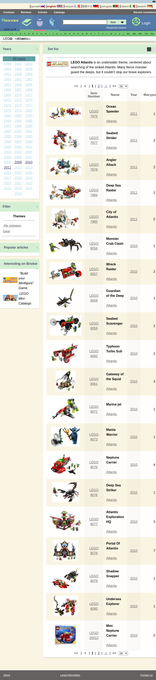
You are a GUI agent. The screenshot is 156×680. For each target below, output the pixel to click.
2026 (18, 193)
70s (146, 33)
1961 (18, 79)
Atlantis (111, 121)
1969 (7, 95)
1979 (18, 110)
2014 (7, 173)
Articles (42, 12)
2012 (18, 167)
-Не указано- (12, 225)
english (54, 6)
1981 (7, 115)
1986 (28, 121)
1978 (7, 110)
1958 (18, 74)
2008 (7, 162)
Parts (52, 23)
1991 (18, 131)
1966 (7, 89)
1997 (18, 141)
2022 (28, 183)
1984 (7, 121)
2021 (18, 183)
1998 (28, 141)
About (6, 675)
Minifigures (39, 23)
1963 (7, 84)
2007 (28, 157)
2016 (28, 173)
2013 (28, 167)
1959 (28, 74)
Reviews (26, 12)
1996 (7, 141)
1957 (7, 74)
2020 (7, 183)
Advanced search (116, 27)
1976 (18, 105)
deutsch (144, 6)
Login (146, 23)
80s (152, 33)
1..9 (11, 33)
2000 (18, 147)
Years (7, 49)
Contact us (146, 675)
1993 (7, 136)
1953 (28, 63)
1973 (18, 100)
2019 (28, 178)
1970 (18, 95)
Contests (8, 12)
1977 (28, 105)
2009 (18, 162)
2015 (18, 173)
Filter (7, 206)
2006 (18, 157)
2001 (28, 147)
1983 (28, 115)
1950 (18, 63)
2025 (28, 188)
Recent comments (145, 12)
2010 (28, 162)
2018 (18, 178)
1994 (18, 136)
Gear (6, 231)
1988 (18, 126)
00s (16, 39)
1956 (28, 69)
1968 (28, 89)
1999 (7, 147)
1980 (28, 110)
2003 (18, 152)
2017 (7, 178)
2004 (28, 152)
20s (28, 39)
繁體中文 (90, 6)
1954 (7, 69)
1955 (18, 69)
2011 (7, 167)
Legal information (70, 675)
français (71, 6)
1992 (28, 131)
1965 (28, 84)
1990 (7, 131)
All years (19, 58)
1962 (28, 79)
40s (128, 33)
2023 (7, 188)
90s (11, 39)
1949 (7, 63)
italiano (127, 6)
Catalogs (59, 12)
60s (140, 33)
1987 (7, 126)
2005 (7, 157)
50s (134, 33)
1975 (7, 105)
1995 (28, 136)
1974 (28, 100)
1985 (18, 121)
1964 (18, 84)
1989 (28, 126)
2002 (7, 152)
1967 (18, 89)
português (109, 6)
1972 (7, 100)
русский (37, 6)
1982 (18, 115)
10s (23, 39)
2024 (18, 188)
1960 (7, 79)
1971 (28, 95)
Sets (26, 23)
